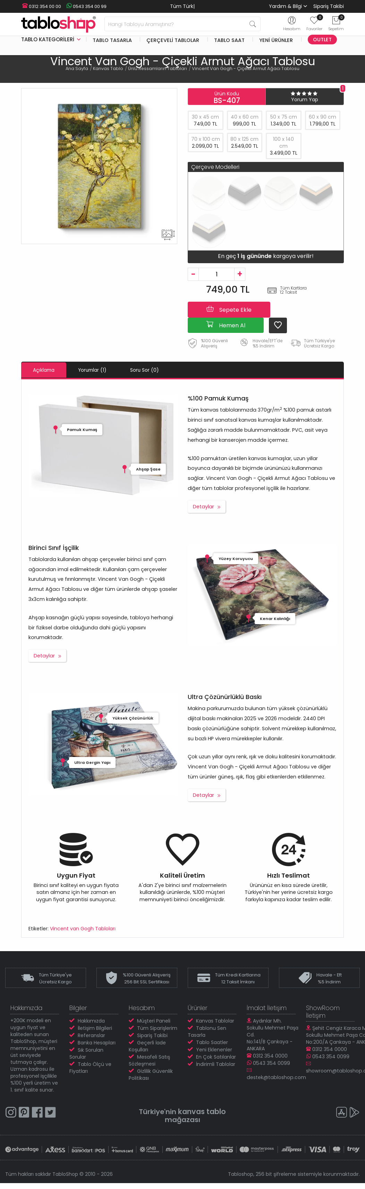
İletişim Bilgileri (95, 1027)
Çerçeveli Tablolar (172, 39)
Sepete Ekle (229, 309)
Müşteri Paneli (153, 1020)
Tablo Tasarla (112, 39)
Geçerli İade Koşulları (147, 1046)
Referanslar (91, 1035)
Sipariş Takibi (328, 6)
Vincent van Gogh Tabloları (83, 928)
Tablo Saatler (212, 1042)
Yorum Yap (304, 99)
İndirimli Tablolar (215, 1063)
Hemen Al (225, 324)
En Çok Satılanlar (216, 1056)
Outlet (322, 39)
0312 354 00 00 (40, 6)
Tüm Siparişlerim (157, 1027)
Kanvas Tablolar (215, 1020)
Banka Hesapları (97, 1042)
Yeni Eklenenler (214, 1049)
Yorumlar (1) (100, 370)
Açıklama (46, 370)
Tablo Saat (229, 39)
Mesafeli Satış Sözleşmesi (149, 1060)
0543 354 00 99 (83, 6)
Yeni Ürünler (276, 39)
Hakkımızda (91, 1020)
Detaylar (203, 506)
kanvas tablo (203, 1111)
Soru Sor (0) (157, 370)
